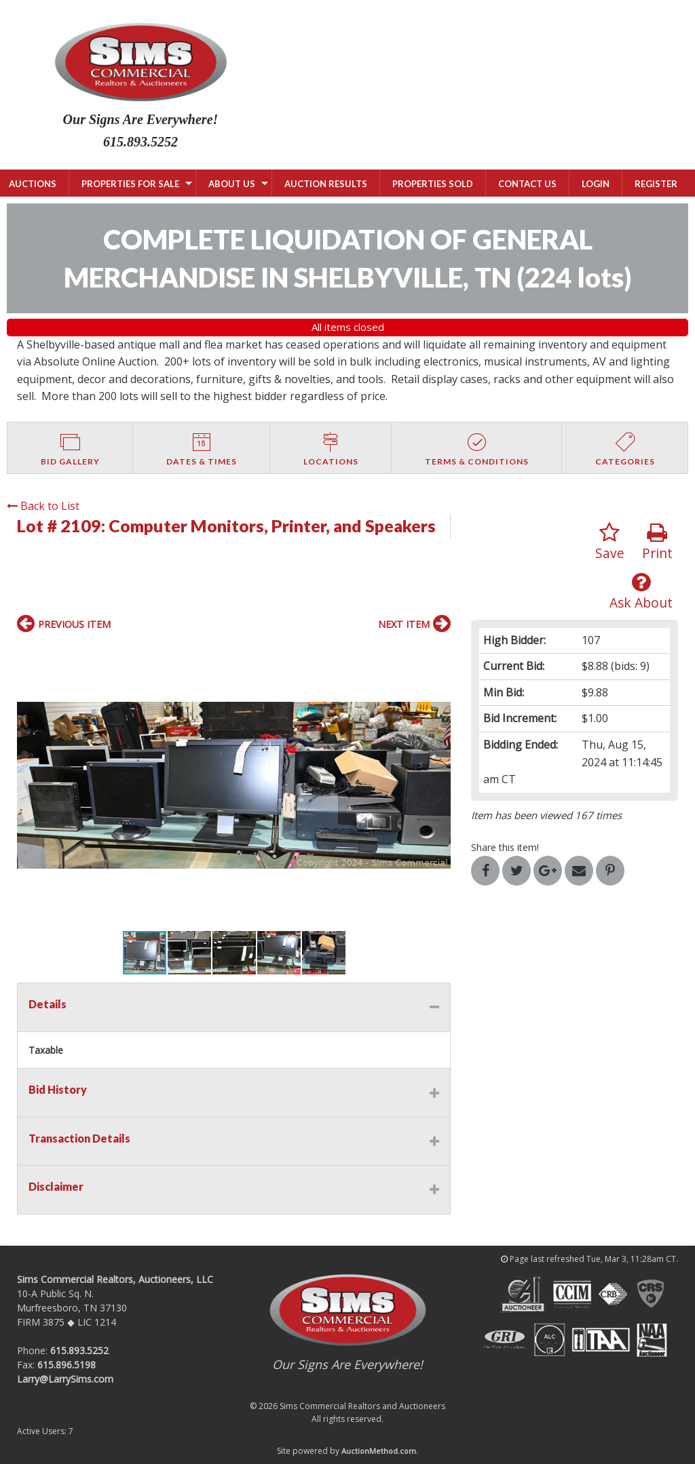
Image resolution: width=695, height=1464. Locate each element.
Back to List (43, 505)
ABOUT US (231, 183)
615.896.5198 (66, 1364)
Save (609, 542)
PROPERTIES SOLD (432, 183)
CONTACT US (527, 183)
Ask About (641, 592)
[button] (29, 785)
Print (657, 542)
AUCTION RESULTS (325, 183)
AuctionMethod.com (378, 1451)
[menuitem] (132, 183)
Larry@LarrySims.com (65, 1378)
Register (656, 183)
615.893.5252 (79, 1350)
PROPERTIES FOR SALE (130, 183)
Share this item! (505, 847)
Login (595, 183)
